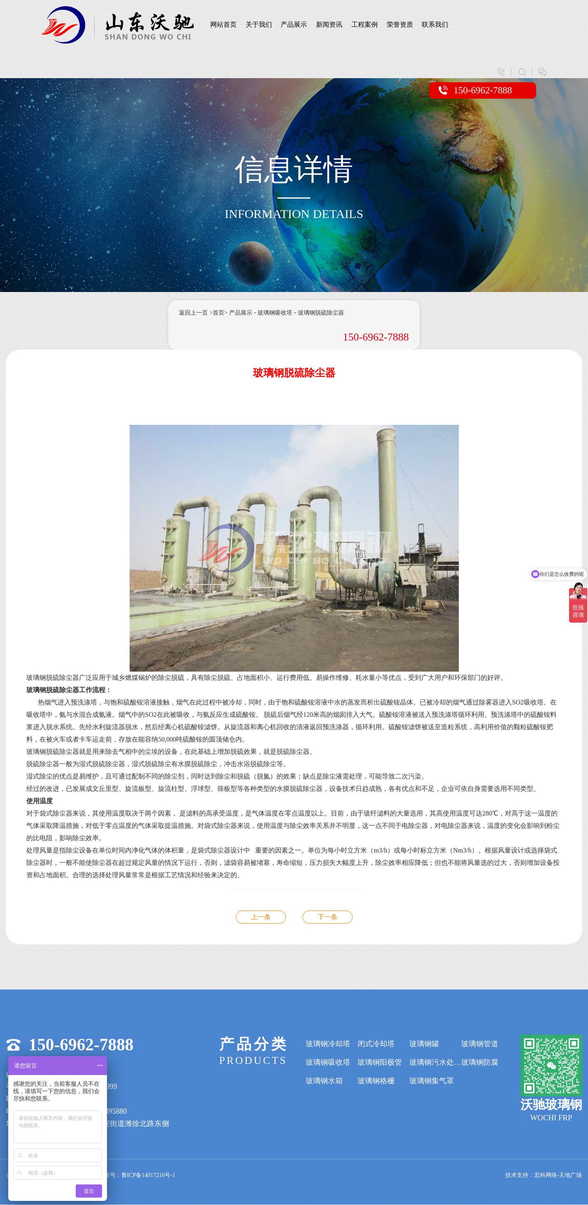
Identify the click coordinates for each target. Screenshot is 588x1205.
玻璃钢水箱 (324, 1081)
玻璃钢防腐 (479, 1063)
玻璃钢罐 (424, 1044)
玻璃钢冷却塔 (328, 1044)
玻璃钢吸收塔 (275, 313)
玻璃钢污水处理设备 (435, 1063)
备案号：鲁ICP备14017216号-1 (136, 1176)
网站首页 (223, 24)
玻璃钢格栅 (376, 1081)
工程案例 (364, 24)
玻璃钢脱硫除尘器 (321, 313)
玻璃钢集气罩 (431, 1081)
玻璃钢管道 (479, 1044)
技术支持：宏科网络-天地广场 (543, 1176)
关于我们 (259, 24)
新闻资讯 (329, 24)
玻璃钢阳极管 (380, 1063)
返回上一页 (193, 313)
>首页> (218, 313)
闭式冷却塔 (376, 1044)
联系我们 (435, 24)
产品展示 (294, 24)
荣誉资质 (400, 24)
